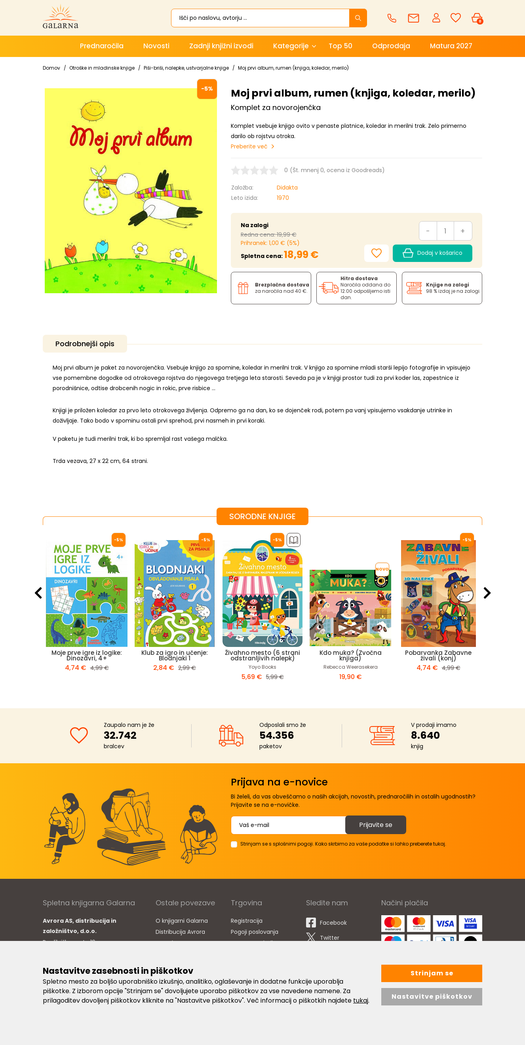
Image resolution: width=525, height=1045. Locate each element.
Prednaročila (102, 46)
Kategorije (291, 46)
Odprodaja (391, 46)
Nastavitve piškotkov (432, 996)
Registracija (246, 921)
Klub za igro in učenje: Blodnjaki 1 (174, 655)
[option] (86, 610)
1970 (283, 198)
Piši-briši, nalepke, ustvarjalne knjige (186, 67)
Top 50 (340, 46)
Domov (51, 67)
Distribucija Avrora (180, 932)
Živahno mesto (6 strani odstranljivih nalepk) (262, 655)
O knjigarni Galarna (182, 921)
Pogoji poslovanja (254, 932)
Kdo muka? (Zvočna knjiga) (351, 655)
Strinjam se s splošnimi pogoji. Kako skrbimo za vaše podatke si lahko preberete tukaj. (343, 843)
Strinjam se (432, 973)
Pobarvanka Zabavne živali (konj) (438, 655)
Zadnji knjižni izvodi (221, 46)
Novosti (156, 46)
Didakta (287, 188)
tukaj (360, 1000)
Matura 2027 (451, 46)
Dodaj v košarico (432, 253)
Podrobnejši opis (84, 344)
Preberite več (249, 146)
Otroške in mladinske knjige (102, 67)
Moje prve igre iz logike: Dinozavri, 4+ (86, 655)
